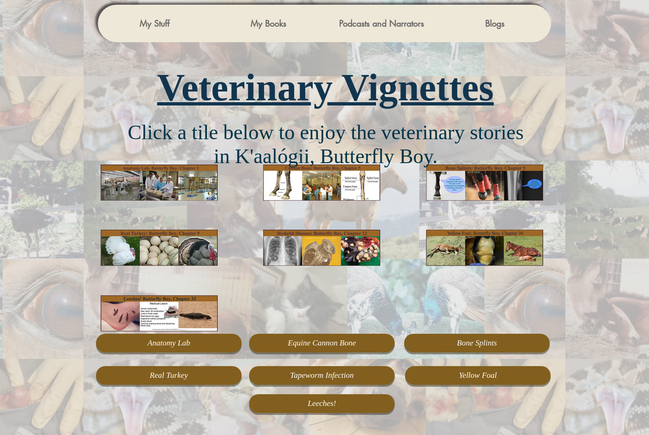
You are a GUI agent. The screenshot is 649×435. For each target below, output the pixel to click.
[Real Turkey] (169, 375)
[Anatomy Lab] (169, 343)
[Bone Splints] (477, 343)
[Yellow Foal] (478, 375)
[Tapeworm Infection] (322, 375)
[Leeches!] (322, 403)
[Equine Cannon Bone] (322, 343)
